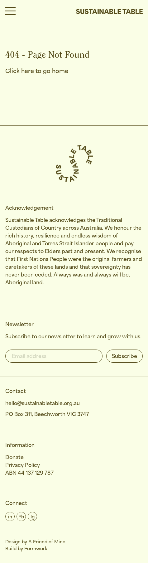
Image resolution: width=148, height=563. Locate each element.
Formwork (35, 549)
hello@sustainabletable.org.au (42, 403)
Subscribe (124, 356)
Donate (14, 457)
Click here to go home (36, 71)
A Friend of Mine (46, 542)
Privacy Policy (22, 465)
